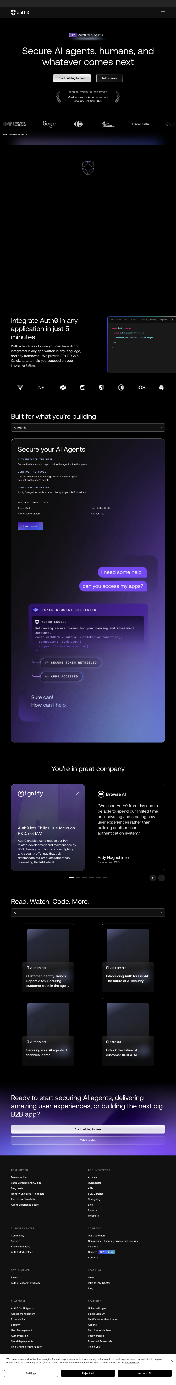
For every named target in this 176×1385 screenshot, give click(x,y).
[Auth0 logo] (86, 12)
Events (15, 1279)
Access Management (23, 1316)
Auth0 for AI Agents (22, 1310)
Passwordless (96, 1338)
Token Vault (94, 1349)
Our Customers (96, 1237)
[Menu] (163, 13)
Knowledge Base (20, 1248)
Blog (90, 1207)
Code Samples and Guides (26, 1185)
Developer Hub (19, 1179)
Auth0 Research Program (25, 1285)
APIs (90, 1190)
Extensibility (18, 1321)
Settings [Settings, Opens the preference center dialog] (31, 1372)
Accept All (144, 1372)
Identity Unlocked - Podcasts (27, 1196)
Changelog (94, 1201)
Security (16, 1327)
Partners (93, 1248)
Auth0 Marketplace (22, 1254)
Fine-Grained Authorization (26, 1349)
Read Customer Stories (13, 134)
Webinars (93, 1218)
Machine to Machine (99, 1332)
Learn (91, 1279)
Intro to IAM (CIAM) (99, 1285)
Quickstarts (94, 1185)
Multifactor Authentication (103, 1321)
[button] (72, 78)
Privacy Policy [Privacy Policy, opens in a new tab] (132, 1360)
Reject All (88, 1372)
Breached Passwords (100, 1343)
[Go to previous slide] (153, 880)
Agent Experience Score (25, 1207)
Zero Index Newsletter (23, 1201)
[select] (88, 427)
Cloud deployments (22, 1343)
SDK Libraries (95, 1196)
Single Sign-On (96, 1316)
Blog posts (17, 1190)
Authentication (19, 1338)
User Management (21, 1332)
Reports (92, 1212)
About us (93, 1259)
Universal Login (97, 1310)
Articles (92, 1179)
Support (15, 1243)
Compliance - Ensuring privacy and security (113, 1243)
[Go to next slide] (161, 880)
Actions (92, 1327)
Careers (101, 1254)
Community (17, 1237)
